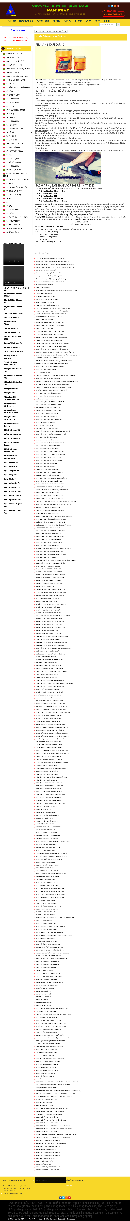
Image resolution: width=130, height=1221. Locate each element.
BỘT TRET (7, 202)
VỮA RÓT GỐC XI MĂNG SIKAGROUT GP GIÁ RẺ (46, 929)
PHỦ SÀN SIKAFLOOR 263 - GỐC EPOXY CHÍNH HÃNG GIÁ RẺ (49, 536)
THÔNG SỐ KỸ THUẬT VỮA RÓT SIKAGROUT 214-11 (46, 305)
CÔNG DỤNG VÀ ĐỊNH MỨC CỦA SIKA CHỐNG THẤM (47, 835)
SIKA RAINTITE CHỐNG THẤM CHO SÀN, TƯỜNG (46, 985)
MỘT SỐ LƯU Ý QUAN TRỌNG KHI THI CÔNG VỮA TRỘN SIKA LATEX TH (51, 727)
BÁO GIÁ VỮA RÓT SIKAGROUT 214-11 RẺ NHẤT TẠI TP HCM (49, 578)
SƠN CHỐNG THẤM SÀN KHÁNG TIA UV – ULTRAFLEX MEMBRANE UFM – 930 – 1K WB (54, 1093)
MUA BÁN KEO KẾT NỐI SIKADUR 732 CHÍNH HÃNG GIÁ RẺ (48, 747)
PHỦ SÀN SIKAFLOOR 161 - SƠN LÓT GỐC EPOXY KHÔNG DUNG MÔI (50, 337)
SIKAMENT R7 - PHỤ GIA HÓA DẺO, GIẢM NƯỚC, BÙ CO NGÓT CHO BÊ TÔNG (52, 1038)
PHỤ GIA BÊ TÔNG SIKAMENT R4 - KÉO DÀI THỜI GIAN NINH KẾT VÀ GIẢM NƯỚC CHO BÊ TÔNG (56, 381)
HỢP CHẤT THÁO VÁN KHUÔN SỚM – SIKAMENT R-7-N (47, 827)
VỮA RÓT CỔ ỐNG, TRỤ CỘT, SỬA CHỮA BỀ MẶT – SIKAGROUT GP (50, 1026)
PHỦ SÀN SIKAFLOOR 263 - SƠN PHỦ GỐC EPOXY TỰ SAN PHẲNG (50, 346)
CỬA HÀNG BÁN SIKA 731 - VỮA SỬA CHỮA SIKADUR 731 (48, 334)
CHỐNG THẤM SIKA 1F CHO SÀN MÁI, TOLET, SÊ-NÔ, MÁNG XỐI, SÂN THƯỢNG (52, 1014)
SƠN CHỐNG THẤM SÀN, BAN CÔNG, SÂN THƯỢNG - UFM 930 (49, 1111)
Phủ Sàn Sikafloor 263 (48, 196)
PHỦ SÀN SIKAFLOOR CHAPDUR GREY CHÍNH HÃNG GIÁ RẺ (48, 539)
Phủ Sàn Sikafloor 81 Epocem (51, 198)
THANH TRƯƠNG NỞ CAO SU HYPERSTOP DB (45, 903)
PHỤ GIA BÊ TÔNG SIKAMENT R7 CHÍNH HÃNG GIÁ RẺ (47, 507)
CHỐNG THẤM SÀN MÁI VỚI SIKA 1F (43, 920)
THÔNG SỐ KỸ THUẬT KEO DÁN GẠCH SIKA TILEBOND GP (48, 783)
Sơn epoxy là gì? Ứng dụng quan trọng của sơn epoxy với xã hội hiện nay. (51, 261)
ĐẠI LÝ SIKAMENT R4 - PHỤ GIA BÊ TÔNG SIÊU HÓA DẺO (47, 528)
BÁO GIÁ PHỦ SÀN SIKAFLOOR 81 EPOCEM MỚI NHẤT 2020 (48, 660)
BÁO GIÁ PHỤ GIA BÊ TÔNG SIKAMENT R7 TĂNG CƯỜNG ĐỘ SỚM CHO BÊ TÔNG (53, 516)
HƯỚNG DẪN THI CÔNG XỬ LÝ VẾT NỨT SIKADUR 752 (47, 446)
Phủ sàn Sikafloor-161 (42, 80)
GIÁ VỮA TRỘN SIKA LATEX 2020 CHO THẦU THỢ (46, 674)
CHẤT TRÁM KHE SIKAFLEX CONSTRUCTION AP (46, 428)
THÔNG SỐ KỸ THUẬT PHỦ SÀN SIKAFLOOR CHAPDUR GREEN (49, 680)
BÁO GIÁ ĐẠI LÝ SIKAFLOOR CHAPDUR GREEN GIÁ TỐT (47, 695)
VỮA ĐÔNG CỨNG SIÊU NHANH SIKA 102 (44, 830)
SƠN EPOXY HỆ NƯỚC (11, 147)
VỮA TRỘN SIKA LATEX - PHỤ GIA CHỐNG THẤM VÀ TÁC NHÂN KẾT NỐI (51, 384)
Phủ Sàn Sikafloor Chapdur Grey (52, 191)
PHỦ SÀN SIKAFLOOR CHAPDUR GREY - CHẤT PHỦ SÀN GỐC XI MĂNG (51, 311)
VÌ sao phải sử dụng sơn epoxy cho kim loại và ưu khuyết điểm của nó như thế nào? (54, 267)
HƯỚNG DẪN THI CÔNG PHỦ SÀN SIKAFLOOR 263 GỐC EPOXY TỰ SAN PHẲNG (52, 504)
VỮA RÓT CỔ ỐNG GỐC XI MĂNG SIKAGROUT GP (46, 882)
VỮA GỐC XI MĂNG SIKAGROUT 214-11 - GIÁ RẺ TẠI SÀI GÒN (49, 897)
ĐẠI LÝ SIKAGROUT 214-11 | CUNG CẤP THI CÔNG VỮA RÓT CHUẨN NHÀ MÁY (52, 525)
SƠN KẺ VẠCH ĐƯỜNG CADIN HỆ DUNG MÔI (45, 967)
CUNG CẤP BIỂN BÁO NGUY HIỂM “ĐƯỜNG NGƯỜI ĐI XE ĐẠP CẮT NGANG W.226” (53, 1129)
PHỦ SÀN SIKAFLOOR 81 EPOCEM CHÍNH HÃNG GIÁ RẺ (47, 534)
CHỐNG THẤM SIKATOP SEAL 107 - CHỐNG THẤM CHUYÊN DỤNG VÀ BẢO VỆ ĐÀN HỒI (54, 375)
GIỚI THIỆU (56, 21)
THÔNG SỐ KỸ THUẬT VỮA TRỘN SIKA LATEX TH (46, 774)
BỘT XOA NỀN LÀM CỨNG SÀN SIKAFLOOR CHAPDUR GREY (48, 932)
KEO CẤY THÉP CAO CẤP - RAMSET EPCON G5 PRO (46, 865)
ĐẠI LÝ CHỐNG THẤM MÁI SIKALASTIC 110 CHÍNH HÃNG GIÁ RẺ (49, 522)
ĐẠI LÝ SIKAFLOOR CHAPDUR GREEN (43, 328)
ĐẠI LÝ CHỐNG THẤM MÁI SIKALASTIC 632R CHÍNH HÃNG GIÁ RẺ (49, 645)
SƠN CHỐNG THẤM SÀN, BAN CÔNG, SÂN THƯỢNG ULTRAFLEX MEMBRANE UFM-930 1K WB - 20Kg (57, 1090)
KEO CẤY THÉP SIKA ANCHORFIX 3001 (44, 425)
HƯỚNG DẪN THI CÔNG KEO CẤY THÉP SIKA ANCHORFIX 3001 (49, 451)
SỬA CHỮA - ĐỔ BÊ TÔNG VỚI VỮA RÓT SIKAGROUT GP (47, 718)
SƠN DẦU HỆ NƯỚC (11, 210)
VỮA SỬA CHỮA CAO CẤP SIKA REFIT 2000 (45, 923)
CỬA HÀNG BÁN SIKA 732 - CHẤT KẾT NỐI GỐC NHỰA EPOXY (49, 331)
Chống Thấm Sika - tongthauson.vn (43, 293)
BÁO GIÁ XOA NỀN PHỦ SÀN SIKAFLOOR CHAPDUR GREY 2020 (49, 575)
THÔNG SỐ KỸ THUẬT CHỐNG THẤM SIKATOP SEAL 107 (47, 789)
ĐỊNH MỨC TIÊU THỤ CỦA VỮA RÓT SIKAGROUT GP (47, 815)
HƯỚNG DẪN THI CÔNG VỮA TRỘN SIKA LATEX (45, 416)
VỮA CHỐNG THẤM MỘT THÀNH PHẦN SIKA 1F (46, 871)
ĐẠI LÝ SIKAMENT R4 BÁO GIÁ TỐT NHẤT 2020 (45, 677)
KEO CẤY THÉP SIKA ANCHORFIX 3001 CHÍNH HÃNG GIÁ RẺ (48, 797)
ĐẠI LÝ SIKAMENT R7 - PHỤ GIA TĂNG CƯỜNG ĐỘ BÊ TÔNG (48, 340)
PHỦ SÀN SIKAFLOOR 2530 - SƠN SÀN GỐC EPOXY (46, 492)
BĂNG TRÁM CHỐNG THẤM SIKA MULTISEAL (45, 844)
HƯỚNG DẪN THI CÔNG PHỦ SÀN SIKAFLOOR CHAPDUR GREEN (49, 531)
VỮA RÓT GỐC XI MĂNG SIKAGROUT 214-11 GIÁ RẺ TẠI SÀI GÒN (49, 926)
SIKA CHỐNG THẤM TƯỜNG (13, 144)
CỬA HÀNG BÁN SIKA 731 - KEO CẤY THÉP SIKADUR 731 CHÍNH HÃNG (51, 762)
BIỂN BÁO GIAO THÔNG (25, 21)
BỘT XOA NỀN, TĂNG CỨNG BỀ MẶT (16, 180)
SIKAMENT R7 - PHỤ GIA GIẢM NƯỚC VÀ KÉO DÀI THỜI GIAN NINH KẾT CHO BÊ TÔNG (54, 918)
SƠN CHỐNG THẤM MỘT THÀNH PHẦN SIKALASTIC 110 (47, 1170)
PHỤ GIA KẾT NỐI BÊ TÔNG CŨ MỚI (16, 217)
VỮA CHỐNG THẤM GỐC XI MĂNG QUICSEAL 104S (46, 1064)
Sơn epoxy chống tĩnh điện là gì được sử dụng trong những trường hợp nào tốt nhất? (54, 264)
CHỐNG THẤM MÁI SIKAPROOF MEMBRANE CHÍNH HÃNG (48, 481)
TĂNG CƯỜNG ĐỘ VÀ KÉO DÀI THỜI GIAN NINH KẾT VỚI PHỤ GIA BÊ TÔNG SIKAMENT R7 (55, 560)
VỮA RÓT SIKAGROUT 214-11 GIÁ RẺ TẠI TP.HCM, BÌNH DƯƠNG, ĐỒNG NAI (52, 490)
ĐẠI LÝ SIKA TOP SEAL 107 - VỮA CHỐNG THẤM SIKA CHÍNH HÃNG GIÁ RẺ (52, 753)
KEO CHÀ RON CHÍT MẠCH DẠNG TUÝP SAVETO (46, 1070)
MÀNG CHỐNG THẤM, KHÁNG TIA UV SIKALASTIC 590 (47, 1020)
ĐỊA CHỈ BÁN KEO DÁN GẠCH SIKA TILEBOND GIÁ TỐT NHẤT (48, 692)
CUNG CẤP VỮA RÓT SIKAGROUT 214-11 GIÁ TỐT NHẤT (48, 410)
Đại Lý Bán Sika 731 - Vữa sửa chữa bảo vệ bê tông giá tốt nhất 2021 (51, 768)
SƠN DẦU (7, 206)
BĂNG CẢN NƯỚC (10, 125)
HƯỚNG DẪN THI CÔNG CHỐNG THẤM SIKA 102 (45, 466)
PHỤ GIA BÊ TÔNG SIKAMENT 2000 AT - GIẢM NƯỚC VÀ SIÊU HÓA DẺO (51, 364)
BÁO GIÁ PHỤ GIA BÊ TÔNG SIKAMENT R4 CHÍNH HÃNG (47, 610)
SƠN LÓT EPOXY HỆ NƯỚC (13, 151)
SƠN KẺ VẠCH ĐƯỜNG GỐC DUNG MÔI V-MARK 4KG (46, 962)
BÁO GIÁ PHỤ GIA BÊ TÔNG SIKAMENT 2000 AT (46, 601)
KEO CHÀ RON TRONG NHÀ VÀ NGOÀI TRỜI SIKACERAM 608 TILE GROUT (51, 856)
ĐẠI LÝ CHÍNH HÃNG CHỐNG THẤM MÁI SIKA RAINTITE (47, 475)
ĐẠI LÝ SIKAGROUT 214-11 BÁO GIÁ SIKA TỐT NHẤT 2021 (48, 756)
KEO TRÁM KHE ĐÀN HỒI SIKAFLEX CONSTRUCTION (47, 941)
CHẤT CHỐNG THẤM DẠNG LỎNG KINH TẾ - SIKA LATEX (47, 1029)
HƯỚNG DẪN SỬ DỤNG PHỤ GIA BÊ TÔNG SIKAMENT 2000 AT (49, 402)
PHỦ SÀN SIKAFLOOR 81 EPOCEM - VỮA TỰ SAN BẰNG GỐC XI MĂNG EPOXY (52, 343)
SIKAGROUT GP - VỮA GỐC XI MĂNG (43, 818)
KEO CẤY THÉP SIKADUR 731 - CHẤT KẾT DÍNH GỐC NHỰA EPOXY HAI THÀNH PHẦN (54, 352)
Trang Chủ (12, 21)
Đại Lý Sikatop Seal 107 (12, 496)
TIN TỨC (97, 21)
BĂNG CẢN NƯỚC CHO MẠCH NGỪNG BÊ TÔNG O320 (47, 1146)
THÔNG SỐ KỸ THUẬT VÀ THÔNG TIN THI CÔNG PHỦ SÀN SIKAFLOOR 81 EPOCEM (53, 683)
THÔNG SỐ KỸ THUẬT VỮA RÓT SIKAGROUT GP (46, 780)
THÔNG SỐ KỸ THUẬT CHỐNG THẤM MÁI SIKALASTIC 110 (48, 639)
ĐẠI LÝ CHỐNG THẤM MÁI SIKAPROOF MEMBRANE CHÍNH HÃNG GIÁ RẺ (51, 636)
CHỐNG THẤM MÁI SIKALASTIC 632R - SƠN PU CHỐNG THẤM (49, 510)
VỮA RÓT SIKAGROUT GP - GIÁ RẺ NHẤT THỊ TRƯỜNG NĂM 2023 (49, 894)
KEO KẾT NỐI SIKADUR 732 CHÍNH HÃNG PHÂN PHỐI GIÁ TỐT (49, 730)
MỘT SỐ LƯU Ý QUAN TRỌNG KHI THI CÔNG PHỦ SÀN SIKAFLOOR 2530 (51, 733)
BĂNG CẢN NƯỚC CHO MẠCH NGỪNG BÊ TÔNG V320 (47, 1140)
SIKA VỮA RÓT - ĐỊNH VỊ (12, 65)
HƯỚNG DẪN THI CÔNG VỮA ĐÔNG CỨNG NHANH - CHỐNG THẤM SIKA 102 (52, 616)
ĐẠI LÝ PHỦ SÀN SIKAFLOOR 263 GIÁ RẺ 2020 (45, 663)
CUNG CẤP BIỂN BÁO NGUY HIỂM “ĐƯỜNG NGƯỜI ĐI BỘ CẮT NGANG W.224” (52, 1137)
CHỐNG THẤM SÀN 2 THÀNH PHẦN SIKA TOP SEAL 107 (47, 906)
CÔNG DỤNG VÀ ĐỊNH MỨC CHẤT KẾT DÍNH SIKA (46, 838)
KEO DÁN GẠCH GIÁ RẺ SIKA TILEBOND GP (44, 862)
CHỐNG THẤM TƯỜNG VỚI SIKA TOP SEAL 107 (45, 806)
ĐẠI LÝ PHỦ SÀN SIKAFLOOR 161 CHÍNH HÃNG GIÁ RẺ (47, 651)
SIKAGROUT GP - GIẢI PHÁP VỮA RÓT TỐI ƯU (45, 1099)
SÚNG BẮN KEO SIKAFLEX (13, 129)
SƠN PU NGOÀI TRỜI (11, 99)
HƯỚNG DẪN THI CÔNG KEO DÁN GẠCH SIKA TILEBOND (47, 396)
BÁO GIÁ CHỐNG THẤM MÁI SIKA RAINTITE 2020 (46, 630)
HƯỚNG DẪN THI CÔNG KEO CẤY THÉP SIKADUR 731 (47, 378)
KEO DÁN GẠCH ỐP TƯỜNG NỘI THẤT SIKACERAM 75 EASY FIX (49, 1041)
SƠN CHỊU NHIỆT (10, 140)
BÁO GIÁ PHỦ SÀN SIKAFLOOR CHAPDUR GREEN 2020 (47, 613)
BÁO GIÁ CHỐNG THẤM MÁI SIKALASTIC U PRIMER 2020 (48, 624)
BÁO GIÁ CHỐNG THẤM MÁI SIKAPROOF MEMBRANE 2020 (48, 619)
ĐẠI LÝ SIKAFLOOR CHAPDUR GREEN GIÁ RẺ (45, 399)
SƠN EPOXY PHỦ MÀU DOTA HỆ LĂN (43, 1161)
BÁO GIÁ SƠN (9, 183)
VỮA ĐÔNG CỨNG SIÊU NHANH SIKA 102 (44, 938)
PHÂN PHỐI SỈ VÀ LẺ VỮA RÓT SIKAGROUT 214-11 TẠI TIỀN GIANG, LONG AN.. (53, 548)
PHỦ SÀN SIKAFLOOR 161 (57, 189)
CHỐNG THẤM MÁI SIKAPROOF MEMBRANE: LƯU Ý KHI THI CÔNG (49, 803)
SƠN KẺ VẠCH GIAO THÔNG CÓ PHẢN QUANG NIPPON (47, 1061)
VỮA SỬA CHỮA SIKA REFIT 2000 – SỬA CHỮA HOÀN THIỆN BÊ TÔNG (51, 390)
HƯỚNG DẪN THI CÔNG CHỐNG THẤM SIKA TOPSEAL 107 (48, 457)
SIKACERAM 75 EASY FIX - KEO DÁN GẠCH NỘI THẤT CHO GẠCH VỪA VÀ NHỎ (52, 1096)
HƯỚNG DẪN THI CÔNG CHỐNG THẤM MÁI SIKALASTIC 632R (49, 551)
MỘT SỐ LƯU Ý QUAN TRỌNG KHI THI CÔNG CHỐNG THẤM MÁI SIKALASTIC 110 (53, 739)
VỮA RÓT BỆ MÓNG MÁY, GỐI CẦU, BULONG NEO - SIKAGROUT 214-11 (51, 1023)
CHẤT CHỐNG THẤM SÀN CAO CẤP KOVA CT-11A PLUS (47, 973)
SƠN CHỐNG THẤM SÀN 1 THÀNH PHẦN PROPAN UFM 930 (48, 982)
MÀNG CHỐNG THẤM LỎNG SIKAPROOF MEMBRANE (47, 1044)
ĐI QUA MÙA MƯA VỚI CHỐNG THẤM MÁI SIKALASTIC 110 (48, 698)
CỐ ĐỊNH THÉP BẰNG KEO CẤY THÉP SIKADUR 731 (46, 440)
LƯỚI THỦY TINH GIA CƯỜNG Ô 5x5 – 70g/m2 (45, 1011)
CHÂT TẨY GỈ (8, 106)
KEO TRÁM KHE (9, 136)
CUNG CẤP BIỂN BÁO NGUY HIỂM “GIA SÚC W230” (46, 1117)
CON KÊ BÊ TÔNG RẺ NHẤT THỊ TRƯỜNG (44, 868)
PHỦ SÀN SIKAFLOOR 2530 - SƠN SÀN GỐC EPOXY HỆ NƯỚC (49, 325)
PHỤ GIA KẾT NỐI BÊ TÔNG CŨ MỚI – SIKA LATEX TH (47, 847)
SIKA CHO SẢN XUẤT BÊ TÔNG (14, 61)
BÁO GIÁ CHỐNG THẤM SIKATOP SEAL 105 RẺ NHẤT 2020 (48, 572)
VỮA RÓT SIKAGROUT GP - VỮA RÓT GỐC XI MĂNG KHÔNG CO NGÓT (50, 314)
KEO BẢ (7, 198)
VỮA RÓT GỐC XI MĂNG (12, 162)
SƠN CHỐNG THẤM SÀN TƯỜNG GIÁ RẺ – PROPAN (46, 876)
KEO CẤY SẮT (9, 132)
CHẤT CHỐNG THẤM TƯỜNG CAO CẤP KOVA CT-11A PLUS (48, 976)
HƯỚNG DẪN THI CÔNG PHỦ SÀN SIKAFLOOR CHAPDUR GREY (49, 472)
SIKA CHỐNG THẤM (11, 58)
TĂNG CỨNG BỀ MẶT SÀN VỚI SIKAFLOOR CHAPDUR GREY (48, 1046)
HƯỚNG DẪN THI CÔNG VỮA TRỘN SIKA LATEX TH (46, 437)
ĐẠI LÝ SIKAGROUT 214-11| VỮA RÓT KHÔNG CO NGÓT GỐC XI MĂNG (50, 671)
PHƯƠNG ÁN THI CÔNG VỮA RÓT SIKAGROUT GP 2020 (47, 569)
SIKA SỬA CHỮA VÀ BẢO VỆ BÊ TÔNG (16, 69)
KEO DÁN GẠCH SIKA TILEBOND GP (43, 372)
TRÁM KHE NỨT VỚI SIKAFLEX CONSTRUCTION (45, 1052)
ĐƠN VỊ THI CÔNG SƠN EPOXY (42, 287)
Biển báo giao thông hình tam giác (43, 1102)
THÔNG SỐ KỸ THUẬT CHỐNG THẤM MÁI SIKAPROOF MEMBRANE (50, 794)
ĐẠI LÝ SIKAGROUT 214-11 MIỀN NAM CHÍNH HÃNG (46, 469)
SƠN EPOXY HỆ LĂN (11, 159)
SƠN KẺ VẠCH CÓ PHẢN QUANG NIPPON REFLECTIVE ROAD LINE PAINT (51, 959)
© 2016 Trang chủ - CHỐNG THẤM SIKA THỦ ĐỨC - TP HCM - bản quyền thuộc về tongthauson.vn (41, 1219)
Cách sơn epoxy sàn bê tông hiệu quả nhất (45, 270)
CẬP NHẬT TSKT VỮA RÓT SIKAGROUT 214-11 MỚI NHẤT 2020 (49, 589)
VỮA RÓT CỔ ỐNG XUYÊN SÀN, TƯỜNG (44, 824)
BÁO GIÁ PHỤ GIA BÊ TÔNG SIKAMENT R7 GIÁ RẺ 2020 (47, 633)
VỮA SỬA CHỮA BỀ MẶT (12, 170)
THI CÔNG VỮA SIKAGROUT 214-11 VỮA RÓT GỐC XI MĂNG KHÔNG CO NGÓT (52, 308)
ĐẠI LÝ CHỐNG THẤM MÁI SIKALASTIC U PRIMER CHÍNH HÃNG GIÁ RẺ (51, 642)
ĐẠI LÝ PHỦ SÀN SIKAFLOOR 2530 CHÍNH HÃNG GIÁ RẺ (47, 665)
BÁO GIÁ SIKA (9, 84)
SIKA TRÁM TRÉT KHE (11, 73)
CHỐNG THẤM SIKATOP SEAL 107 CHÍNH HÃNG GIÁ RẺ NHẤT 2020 (50, 709)
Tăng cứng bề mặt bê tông (13, 228)
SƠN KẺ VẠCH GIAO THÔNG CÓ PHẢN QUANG (45, 1158)
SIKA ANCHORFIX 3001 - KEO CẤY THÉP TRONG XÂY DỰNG (48, 701)
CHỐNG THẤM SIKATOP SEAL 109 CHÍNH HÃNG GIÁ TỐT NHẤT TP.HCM (51, 750)
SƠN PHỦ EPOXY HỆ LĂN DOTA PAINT (43, 970)
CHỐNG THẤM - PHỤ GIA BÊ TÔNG (16, 54)
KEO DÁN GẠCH (9, 114)
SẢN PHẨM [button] (67, 21)
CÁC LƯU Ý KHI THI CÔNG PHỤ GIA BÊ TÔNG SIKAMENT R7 (48, 566)
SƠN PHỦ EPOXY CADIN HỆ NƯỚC (42, 994)
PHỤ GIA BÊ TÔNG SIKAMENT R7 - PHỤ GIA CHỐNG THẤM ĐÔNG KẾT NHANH (52, 387)
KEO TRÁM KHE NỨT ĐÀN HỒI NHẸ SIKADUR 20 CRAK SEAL (48, 947)
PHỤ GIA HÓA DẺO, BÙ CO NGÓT (15, 187)
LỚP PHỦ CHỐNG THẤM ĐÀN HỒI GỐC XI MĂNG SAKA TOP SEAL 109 (50, 853)
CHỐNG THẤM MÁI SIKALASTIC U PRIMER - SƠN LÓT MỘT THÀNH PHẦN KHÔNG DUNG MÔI (55, 501)
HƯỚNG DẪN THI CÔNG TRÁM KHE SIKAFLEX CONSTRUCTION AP (49, 454)
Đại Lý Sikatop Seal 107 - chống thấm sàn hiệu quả (46, 765)
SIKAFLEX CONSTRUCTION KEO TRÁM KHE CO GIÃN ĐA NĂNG (49, 1035)
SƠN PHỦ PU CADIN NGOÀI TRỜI (42, 991)
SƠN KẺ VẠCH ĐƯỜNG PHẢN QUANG (16, 87)
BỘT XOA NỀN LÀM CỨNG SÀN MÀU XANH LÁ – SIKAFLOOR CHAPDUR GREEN (53, 935)
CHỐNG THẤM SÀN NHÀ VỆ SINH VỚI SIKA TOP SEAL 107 (48, 759)
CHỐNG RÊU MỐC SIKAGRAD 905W (43, 1079)
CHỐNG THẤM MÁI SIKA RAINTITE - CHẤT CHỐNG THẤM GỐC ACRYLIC (51, 349)
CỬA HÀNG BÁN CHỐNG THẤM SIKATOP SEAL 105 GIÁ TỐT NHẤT (50, 592)
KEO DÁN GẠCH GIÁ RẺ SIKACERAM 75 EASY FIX (46, 885)
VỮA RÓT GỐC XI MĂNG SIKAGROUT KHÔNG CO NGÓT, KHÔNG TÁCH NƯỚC (52, 841)
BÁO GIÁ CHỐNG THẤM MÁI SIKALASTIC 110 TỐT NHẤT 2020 (49, 621)
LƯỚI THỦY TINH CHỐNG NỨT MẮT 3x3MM (44, 879)
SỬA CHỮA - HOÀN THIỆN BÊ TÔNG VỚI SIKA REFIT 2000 (48, 715)
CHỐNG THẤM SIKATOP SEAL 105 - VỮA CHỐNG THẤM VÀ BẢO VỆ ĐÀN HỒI (52, 431)
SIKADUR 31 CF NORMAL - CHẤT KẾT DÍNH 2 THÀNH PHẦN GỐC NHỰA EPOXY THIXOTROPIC (56, 1134)
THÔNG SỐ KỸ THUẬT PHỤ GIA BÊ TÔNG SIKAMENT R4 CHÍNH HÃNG (50, 777)
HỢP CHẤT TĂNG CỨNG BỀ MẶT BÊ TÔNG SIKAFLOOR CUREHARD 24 (50, 1143)
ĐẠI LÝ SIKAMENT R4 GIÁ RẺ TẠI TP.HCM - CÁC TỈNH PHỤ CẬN (49, 487)
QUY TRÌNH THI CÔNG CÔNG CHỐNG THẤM (44, 296)
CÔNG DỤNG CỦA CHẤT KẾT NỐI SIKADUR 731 (45, 812)
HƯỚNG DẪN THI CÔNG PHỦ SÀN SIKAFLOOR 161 (46, 557)
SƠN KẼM (7, 155)
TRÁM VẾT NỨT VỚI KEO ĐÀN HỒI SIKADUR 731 (46, 821)
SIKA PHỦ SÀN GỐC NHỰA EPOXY (15, 76)
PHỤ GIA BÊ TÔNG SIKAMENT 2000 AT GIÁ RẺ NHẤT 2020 (48, 583)
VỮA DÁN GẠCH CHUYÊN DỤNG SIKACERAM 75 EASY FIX (48, 859)
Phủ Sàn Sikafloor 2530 (48, 193)
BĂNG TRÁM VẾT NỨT (11, 221)
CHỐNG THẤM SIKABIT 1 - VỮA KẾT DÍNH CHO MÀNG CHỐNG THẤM (50, 434)
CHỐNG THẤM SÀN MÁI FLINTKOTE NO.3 (44, 1076)
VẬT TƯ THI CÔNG (43, 21)
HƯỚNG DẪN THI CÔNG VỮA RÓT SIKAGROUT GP (46, 369)
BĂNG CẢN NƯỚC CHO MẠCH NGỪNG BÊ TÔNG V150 (47, 1155)
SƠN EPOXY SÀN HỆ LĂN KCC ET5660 (43, 1105)
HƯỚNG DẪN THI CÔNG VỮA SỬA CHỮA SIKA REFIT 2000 (48, 419)
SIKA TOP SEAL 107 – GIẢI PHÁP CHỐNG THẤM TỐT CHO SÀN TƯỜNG (51, 1008)
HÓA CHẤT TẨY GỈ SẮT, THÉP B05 (42, 809)
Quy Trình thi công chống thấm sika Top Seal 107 (46, 299)
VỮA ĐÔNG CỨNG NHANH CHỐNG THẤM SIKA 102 (46, 598)
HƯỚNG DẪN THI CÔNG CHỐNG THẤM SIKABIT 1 (46, 463)
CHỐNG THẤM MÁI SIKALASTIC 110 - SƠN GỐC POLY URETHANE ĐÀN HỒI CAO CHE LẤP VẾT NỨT (57, 355)
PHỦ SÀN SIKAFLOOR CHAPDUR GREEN (44, 320)
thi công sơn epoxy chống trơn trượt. (43, 284)
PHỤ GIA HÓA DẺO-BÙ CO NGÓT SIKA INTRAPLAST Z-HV (48, 956)
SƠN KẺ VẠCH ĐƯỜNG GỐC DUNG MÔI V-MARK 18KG (47, 964)
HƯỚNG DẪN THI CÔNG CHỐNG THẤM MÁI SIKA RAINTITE (48, 542)
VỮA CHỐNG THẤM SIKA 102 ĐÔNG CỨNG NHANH (46, 448)
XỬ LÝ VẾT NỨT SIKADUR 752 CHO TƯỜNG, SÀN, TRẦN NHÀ (48, 317)
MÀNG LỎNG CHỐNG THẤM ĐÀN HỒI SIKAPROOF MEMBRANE (49, 1058)
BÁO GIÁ (88, 21)
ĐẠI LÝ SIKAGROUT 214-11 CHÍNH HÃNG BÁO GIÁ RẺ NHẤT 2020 (49, 654)
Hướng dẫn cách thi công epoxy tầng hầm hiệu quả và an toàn (49, 273)
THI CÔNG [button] (78, 21)
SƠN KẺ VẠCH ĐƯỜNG (11, 91)
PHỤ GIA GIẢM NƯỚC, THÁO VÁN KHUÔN (15, 175)
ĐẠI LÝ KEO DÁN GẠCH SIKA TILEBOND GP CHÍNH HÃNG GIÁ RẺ (49, 668)
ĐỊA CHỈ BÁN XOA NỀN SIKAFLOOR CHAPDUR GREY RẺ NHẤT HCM (50, 604)
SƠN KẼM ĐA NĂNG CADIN (41, 1000)
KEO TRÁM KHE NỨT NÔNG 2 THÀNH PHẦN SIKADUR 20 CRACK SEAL (51, 874)
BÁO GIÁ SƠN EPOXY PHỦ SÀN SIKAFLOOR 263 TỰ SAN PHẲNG (49, 724)
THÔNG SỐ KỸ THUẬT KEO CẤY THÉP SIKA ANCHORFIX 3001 (48, 786)
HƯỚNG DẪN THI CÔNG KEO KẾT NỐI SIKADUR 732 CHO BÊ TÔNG (49, 443)
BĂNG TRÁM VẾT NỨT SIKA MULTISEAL (44, 988)
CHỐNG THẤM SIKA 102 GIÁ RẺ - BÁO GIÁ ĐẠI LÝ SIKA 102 (48, 791)
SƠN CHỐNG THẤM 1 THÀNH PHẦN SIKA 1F (45, 1149)
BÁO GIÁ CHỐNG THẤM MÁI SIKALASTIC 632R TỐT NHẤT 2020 (49, 627)
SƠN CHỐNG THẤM (11, 102)
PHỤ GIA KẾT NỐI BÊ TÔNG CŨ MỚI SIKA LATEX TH (46, 1032)
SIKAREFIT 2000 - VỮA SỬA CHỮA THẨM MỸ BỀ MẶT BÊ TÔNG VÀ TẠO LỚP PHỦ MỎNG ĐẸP (56, 1082)
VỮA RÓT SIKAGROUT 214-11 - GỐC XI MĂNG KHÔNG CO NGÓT (49, 366)
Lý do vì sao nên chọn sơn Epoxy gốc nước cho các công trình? (49, 258)
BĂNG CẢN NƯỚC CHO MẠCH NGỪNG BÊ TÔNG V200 (47, 1152)
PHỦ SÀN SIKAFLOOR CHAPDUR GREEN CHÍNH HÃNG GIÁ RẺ (49, 498)
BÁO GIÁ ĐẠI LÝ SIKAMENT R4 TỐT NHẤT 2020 (45, 657)
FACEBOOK (113, 1179)
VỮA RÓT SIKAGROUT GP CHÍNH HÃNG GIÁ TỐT (46, 413)
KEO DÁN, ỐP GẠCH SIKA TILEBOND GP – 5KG (45, 1049)
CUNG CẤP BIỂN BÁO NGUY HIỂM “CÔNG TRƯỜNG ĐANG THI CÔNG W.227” (52, 1126)
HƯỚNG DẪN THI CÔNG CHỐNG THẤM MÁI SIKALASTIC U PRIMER (50, 554)
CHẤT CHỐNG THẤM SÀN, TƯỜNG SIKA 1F (44, 1055)
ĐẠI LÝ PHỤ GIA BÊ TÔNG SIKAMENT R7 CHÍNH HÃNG (47, 407)
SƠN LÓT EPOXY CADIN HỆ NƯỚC (42, 997)
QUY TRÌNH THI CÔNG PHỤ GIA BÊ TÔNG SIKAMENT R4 (47, 800)
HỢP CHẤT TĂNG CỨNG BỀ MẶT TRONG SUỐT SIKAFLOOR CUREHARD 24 (51, 953)
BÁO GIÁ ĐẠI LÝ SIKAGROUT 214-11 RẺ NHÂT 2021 (46, 771)
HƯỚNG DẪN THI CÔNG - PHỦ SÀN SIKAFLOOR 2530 (47, 545)
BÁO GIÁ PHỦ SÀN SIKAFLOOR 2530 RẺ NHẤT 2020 (46, 689)
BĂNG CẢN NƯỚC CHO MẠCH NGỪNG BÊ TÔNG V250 (47, 1167)
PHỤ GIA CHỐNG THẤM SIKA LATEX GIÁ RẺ (45, 912)
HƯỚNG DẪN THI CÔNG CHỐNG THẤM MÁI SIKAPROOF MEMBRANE (50, 519)
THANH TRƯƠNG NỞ (11, 121)
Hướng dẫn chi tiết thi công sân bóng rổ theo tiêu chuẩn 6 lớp (49, 281)
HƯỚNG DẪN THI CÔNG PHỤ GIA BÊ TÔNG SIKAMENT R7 (47, 393)
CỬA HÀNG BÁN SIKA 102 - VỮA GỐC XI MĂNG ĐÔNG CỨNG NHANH (50, 323)
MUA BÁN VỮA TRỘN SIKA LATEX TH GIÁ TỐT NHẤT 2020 (48, 745)
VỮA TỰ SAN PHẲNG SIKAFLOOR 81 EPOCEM (45, 1088)
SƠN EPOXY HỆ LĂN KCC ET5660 (42, 1005)
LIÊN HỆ (107, 21)
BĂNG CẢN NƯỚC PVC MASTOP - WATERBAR (45, 979)
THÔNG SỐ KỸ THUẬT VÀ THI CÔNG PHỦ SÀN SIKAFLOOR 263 (49, 686)
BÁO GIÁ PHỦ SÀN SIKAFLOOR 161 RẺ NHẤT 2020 (52, 31)
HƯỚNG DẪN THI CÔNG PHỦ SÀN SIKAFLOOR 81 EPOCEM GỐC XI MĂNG (51, 478)
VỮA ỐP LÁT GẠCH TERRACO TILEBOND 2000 (45, 1067)
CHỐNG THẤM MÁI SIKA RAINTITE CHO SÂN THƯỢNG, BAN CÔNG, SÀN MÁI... (52, 648)
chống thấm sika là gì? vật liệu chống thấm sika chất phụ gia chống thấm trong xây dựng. (55, 290)
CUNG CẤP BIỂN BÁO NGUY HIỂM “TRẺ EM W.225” (46, 1131)
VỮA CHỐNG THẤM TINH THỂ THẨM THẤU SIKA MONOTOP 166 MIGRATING (52, 1085)
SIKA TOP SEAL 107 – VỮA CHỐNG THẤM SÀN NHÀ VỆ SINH (49, 888)
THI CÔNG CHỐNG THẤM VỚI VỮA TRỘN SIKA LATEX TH (47, 721)
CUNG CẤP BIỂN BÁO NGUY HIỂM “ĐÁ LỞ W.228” (46, 1123)
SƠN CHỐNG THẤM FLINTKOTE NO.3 (43, 1003)
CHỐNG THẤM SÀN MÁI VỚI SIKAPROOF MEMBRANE (47, 944)
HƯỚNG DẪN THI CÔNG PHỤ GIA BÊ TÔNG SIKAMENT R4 (47, 405)
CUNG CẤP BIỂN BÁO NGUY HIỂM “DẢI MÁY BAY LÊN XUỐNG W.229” (50, 1120)
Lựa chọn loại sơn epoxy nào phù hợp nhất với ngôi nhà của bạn (50, 276)
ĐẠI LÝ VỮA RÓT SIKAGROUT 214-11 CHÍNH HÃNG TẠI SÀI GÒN (49, 563)
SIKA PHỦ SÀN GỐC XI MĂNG (14, 80)
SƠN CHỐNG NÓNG (10, 213)
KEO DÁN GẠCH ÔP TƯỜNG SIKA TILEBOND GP (45, 1017)
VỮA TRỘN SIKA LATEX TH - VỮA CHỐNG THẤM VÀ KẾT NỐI (48, 358)
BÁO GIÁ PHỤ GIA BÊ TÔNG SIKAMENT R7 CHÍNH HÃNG (47, 580)
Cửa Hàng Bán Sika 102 (12, 500)
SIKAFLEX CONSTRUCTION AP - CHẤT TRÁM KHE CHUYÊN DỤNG (49, 704)
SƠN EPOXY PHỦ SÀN (11, 95)
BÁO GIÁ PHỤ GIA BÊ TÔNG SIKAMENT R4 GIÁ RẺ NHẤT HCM (49, 595)
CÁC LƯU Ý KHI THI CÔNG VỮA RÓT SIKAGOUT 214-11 (47, 513)
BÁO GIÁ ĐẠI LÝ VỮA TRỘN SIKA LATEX (44, 586)
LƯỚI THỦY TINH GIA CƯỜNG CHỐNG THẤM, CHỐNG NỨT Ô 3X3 (49, 950)
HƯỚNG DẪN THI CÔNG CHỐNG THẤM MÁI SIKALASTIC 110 (48, 495)
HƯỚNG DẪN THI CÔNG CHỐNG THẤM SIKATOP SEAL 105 (48, 460)
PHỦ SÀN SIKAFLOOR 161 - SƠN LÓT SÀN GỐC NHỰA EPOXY (49, 484)
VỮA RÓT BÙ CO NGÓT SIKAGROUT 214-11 (44, 850)
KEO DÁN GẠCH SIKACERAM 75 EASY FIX (44, 1073)
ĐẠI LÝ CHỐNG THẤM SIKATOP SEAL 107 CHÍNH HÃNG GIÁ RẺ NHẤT (50, 706)
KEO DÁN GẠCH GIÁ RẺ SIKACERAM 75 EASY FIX (46, 909)
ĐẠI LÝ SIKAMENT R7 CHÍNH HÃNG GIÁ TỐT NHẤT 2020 (47, 742)
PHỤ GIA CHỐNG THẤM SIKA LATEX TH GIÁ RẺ (45, 915)
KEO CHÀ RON (9, 117)
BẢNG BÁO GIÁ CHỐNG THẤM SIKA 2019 (44, 302)
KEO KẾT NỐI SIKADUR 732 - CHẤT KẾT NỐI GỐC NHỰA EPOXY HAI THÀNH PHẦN (53, 361)
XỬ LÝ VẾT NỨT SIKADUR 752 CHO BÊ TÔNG (45, 422)
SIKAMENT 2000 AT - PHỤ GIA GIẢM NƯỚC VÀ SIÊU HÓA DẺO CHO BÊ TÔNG (52, 712)
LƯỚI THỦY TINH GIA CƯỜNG (14, 110)
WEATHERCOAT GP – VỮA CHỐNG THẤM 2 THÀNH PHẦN (48, 1114)
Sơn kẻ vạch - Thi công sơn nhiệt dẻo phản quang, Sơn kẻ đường (50, 279)
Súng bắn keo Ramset (11, 232)
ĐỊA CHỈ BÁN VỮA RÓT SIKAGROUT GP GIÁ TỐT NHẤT (47, 607)
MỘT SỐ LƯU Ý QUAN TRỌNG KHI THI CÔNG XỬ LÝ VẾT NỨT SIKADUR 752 (51, 736)
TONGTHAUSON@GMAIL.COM (51, 242)
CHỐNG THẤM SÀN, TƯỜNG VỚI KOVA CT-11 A (45, 833)
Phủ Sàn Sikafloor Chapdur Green (53, 201)
